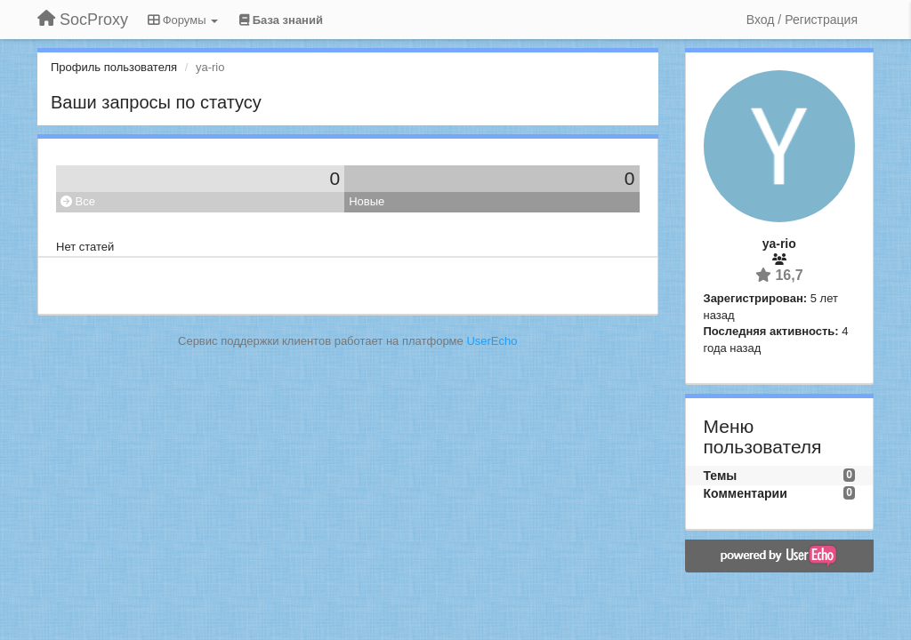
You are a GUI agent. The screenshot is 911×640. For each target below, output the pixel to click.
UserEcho (491, 341)
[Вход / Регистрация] (802, 19)
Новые (366, 201)
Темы (721, 475)
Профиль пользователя (114, 67)
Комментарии (745, 493)
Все (77, 201)
